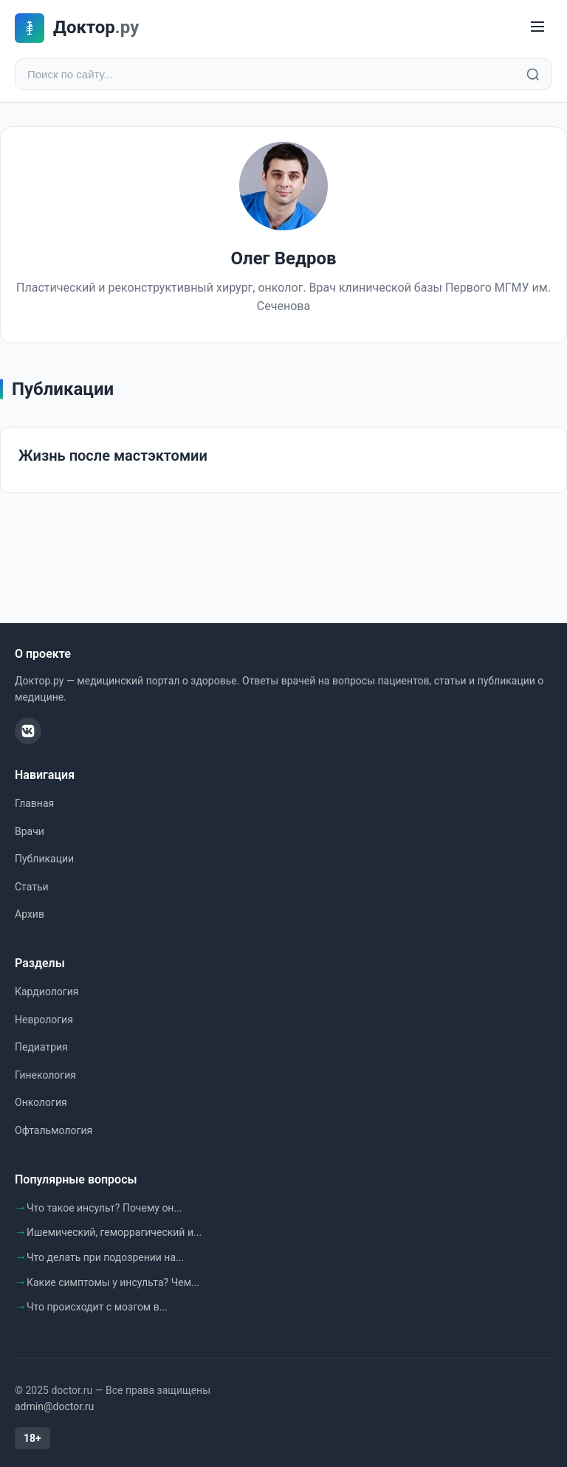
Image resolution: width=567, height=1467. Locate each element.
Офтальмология (53, 1130)
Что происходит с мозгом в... (97, 1307)
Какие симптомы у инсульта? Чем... (113, 1282)
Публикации (44, 859)
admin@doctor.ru (54, 1406)
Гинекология (45, 1075)
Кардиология (46, 991)
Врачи (29, 831)
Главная (34, 803)
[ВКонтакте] (28, 731)
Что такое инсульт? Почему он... (104, 1208)
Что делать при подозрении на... (105, 1257)
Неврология (44, 1019)
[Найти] (533, 74)
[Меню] (537, 28)
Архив (29, 914)
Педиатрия (41, 1047)
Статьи (32, 887)
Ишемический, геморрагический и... (114, 1232)
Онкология (41, 1102)
